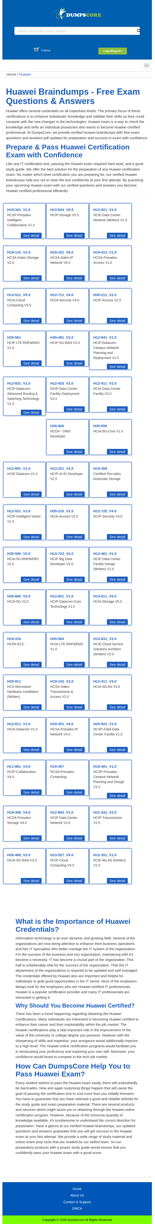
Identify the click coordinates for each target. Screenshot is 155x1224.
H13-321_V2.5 (61, 468)
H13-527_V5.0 (61, 855)
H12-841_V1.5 (104, 337)
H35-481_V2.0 (61, 337)
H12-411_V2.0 (104, 383)
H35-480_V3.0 (18, 855)
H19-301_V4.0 (61, 724)
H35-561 (14, 337)
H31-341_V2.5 (104, 812)
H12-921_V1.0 (104, 210)
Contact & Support (77, 1202)
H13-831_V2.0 (104, 639)
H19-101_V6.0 (61, 252)
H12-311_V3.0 (104, 681)
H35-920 (57, 426)
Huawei (25, 74)
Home (11, 74)
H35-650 (100, 426)
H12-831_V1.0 (18, 383)
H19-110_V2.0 (18, 252)
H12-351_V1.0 (104, 855)
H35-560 (57, 639)
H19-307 (57, 766)
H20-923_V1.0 (104, 724)
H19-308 (100, 468)
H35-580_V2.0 (18, 553)
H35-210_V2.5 (61, 511)
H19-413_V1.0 (104, 252)
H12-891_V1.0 (18, 468)
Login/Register (112, 51)
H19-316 (14, 639)
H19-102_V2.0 (61, 681)
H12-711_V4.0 (61, 295)
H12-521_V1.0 (18, 511)
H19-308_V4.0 (18, 812)
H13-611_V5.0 (104, 596)
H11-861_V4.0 (18, 766)
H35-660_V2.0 (18, 596)
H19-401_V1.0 (104, 766)
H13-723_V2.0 (61, 553)
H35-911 (14, 681)
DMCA (77, 1208)
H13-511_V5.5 (18, 295)
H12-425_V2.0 (61, 383)
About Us (77, 1195)
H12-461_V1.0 (104, 553)
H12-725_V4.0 (104, 511)
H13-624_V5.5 (61, 210)
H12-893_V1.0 (61, 812)
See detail (31, 235)
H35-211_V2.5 (104, 295)
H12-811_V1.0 (18, 724)
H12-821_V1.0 (61, 596)
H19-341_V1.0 (18, 210)
